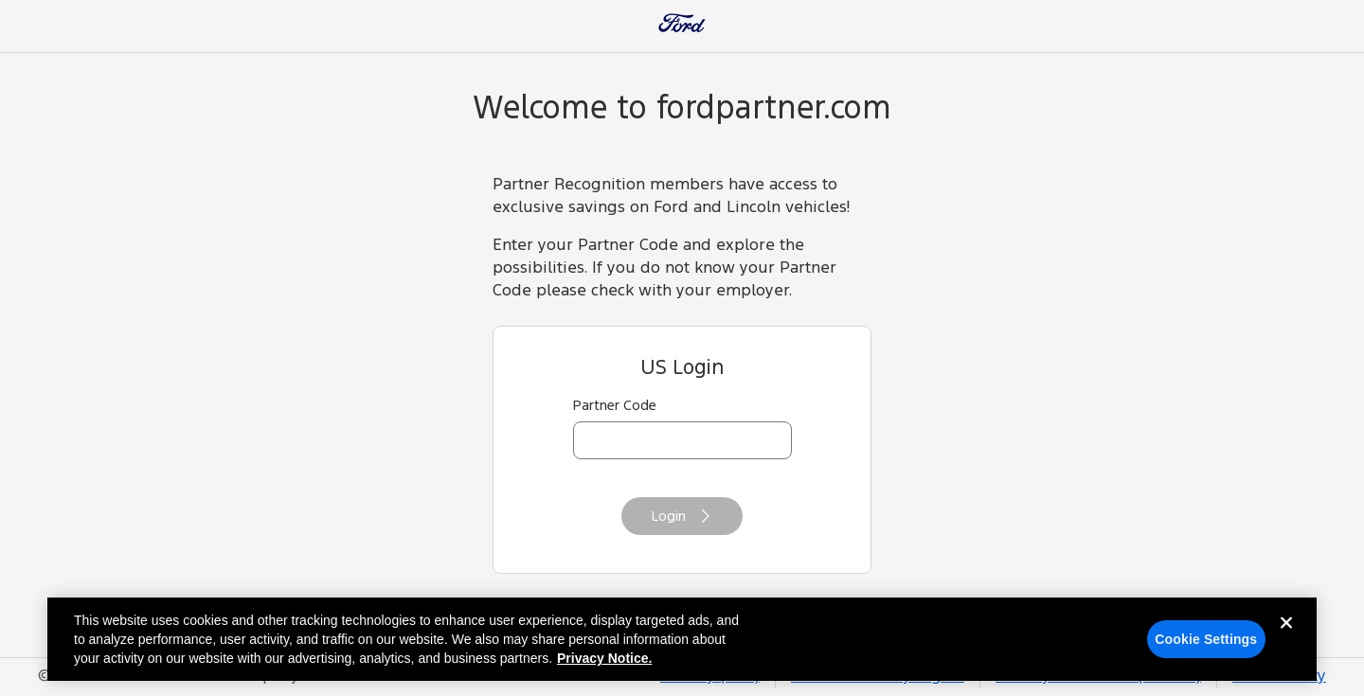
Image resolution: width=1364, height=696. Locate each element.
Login (682, 516)
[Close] (1286, 642)
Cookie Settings (1206, 643)
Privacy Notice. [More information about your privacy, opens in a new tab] (604, 662)
